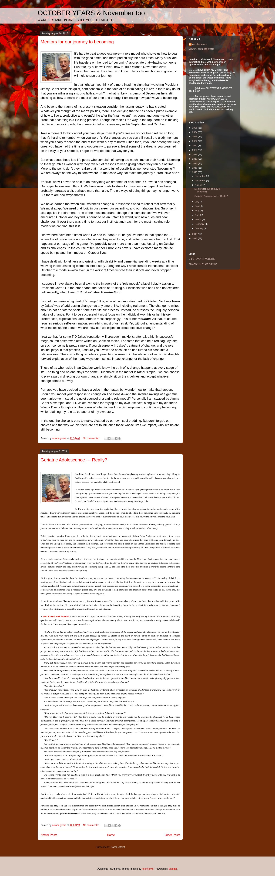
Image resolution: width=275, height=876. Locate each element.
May (197, 210)
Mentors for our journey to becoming (77, 41)
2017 (195, 163)
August (199, 185)
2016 (195, 167)
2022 (195, 141)
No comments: (91, 438)
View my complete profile (201, 49)
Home (111, 835)
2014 (195, 234)
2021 (195, 145)
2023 (195, 136)
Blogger (173, 868)
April (197, 215)
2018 (195, 159)
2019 (195, 154)
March (198, 219)
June (198, 206)
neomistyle (148, 868)
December (200, 176)
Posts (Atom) (118, 847)
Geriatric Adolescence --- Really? (74, 459)
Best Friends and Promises (56, 616)
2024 (195, 132)
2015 (195, 172)
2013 (195, 238)
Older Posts (172, 835)
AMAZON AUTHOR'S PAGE (203, 264)
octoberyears (199, 44)
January (199, 228)
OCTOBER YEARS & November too (91, 13)
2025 (195, 127)
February (200, 224)
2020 (195, 150)
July (197, 201)
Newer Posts (49, 835)
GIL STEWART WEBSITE (202, 259)
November (200, 180)
